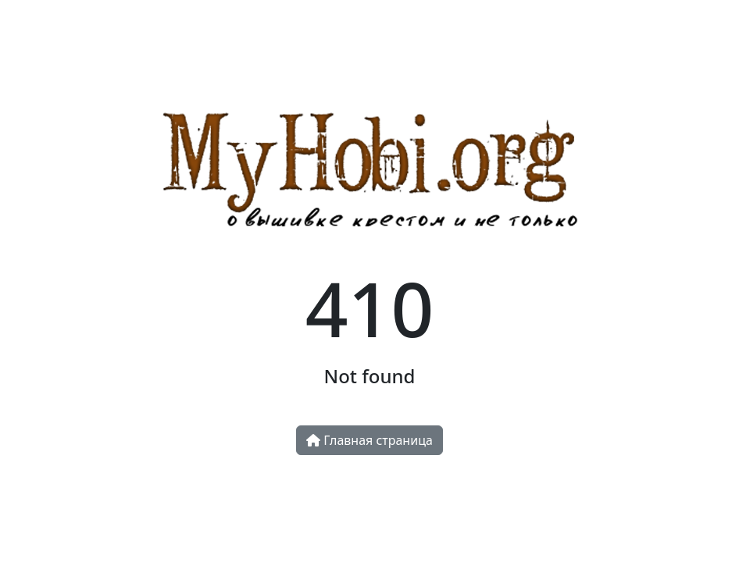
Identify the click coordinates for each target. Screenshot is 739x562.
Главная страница (369, 440)
